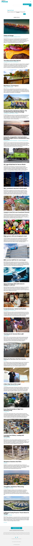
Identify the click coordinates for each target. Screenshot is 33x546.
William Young (5, 386)
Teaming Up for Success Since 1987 (16, 334)
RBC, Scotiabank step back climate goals (15, 188)
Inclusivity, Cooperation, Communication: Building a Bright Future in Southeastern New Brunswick (16, 138)
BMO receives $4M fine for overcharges (15, 260)
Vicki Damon (5, 412)
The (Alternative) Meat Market (16, 61)
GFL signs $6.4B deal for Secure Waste (15, 164)
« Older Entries (5, 522)
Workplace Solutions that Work (16, 462)
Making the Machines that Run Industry (16, 359)
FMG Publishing (6, 165)
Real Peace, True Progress (16, 86)
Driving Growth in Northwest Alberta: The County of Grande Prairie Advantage (16, 112)
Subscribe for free (27, 4)
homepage (17, 12)
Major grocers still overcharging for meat (15, 236)
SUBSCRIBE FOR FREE (16, 528)
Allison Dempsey (6, 141)
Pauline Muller (5, 438)
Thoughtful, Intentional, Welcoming (16, 487)
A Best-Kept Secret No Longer (16, 384)
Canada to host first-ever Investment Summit (16, 212)
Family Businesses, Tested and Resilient (16, 309)
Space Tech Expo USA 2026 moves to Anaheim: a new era (14, 284)
